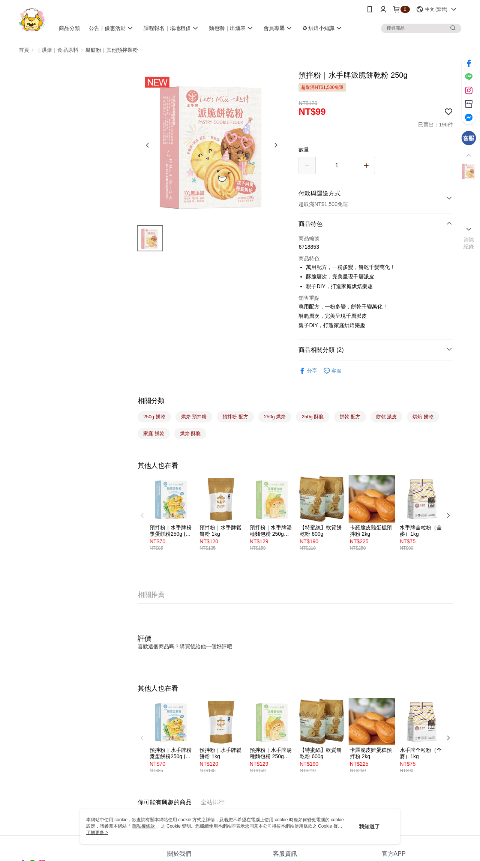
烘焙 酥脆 (190, 433)
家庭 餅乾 (153, 433)
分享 (307, 371)
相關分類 (151, 400)
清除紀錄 (469, 243)
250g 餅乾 (154, 416)
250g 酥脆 (313, 416)
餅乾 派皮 (386, 416)
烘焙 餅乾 (423, 416)
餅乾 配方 (349, 416)
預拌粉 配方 (235, 416)
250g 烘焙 (275, 416)
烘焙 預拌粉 (194, 416)
